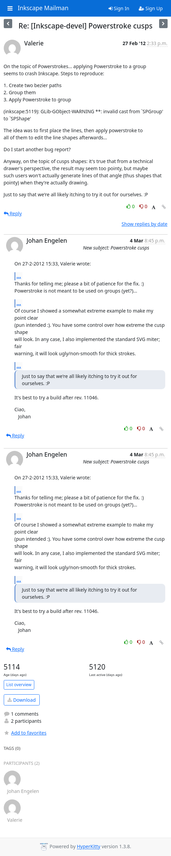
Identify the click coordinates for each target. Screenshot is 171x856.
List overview (19, 685)
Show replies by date (144, 224)
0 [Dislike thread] (143, 206)
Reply (13, 213)
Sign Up (151, 8)
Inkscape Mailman (43, 8)
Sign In (119, 8)
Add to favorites (25, 733)
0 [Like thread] (131, 206)
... (19, 276)
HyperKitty (88, 846)
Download (21, 700)
